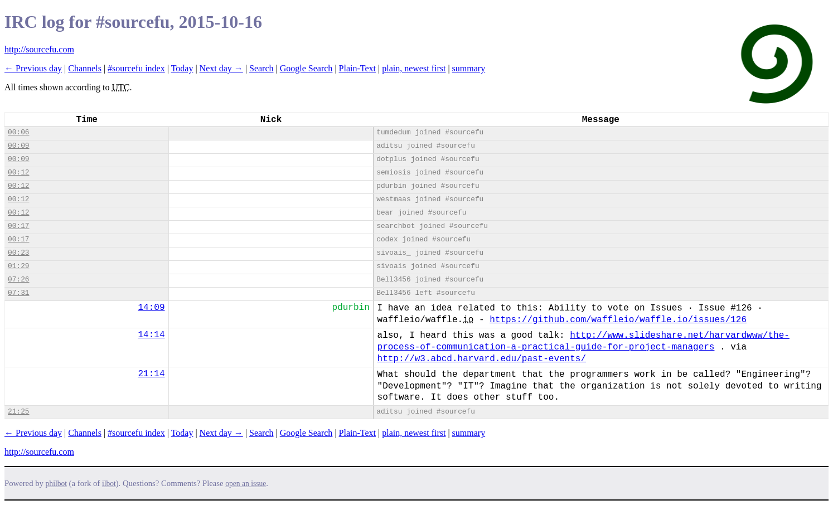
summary (469, 68)
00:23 (18, 253)
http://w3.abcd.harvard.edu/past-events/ (481, 359)
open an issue (245, 483)
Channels (84, 68)
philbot (56, 483)
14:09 (151, 308)
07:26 (18, 279)
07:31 (18, 293)
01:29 (18, 266)
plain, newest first (413, 68)
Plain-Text (357, 68)
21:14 (151, 374)
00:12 (18, 172)
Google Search (306, 68)
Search (261, 68)
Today (182, 68)
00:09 (18, 146)
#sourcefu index (136, 68)
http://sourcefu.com (39, 49)
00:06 (18, 132)
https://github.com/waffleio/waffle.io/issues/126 (618, 320)
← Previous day (33, 68)
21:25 (18, 411)
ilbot (109, 483)
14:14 (151, 335)
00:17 (18, 226)
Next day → (221, 68)
